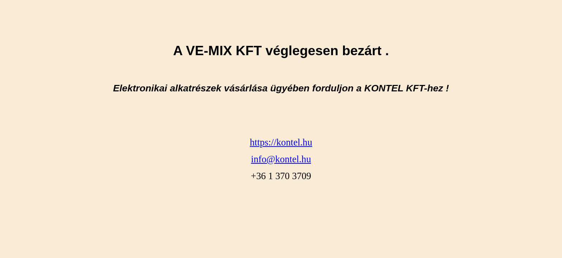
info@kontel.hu (281, 159)
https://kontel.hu (281, 142)
